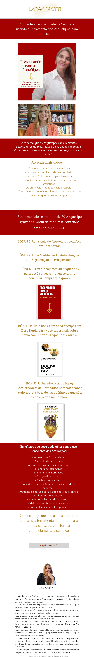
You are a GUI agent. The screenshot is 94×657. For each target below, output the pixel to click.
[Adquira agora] (49, 545)
